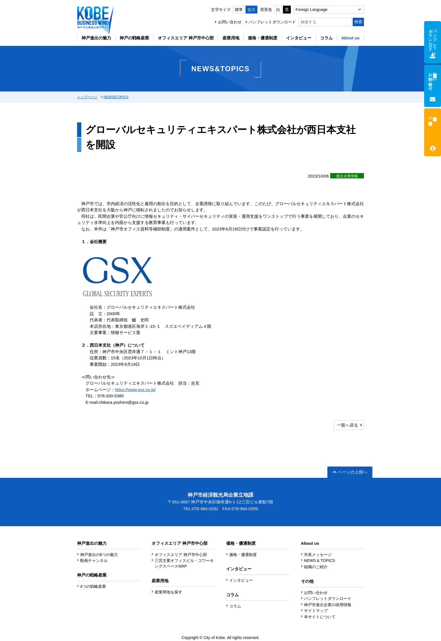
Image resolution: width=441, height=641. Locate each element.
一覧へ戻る (347, 425)
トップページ (87, 97)
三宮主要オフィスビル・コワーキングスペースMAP (184, 563)
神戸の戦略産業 (134, 37)
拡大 (251, 9)
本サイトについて (320, 617)
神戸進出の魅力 (96, 37)
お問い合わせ (230, 22)
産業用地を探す (168, 592)
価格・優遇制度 (262, 37)
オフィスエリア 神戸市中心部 (186, 37)
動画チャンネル (94, 560)
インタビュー (298, 37)
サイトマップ (316, 610)
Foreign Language (312, 9)
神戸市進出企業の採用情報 (327, 604)
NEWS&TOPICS (116, 97)
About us (350, 37)
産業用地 (230, 37)
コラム (326, 37)
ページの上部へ (350, 472)
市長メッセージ (318, 554)
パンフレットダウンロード (272, 22)
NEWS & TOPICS (319, 560)
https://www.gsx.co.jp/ (135, 389)
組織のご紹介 (316, 566)
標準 (239, 9)
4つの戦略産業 (93, 586)
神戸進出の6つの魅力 (99, 554)
